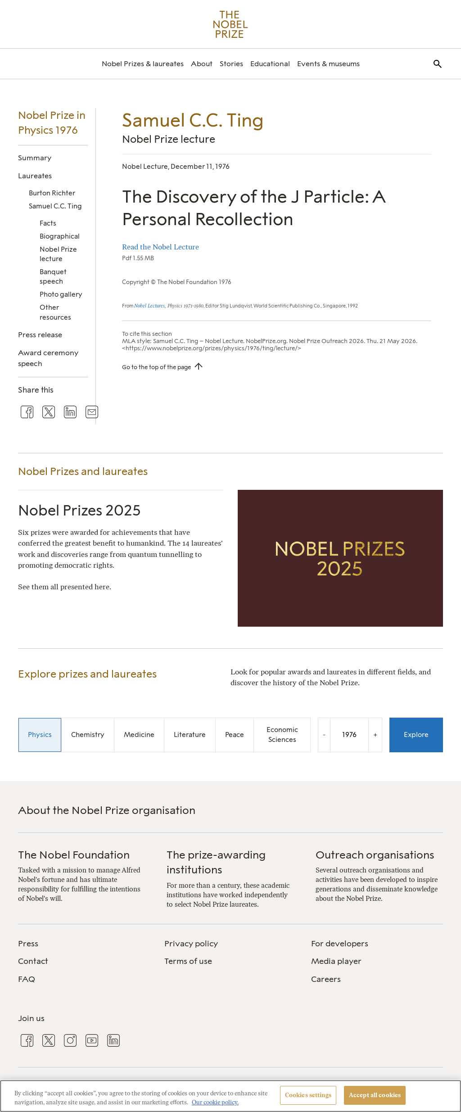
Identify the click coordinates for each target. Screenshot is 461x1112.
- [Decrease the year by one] (324, 734)
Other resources (55, 312)
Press (28, 944)
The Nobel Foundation (74, 854)
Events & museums (328, 63)
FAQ (26, 979)
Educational (270, 63)
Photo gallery (61, 294)
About (201, 63)
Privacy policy (191, 944)
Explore (416, 735)
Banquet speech (53, 276)
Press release (40, 334)
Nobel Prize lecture (58, 254)
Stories (231, 63)
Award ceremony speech (48, 358)
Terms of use (188, 961)
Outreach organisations (375, 854)
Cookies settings (308, 1095)
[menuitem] (143, 64)
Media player (336, 961)
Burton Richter (52, 193)
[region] (230, 1096)
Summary (34, 158)
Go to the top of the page (156, 367)
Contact (33, 961)
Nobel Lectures (149, 306)
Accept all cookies (375, 1095)
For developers (339, 944)
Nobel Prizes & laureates (143, 63)
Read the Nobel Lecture (160, 247)
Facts (48, 223)
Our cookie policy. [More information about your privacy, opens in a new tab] (215, 1102)
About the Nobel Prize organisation (106, 810)
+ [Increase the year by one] (375, 734)
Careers (326, 979)
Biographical (60, 236)
